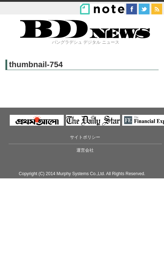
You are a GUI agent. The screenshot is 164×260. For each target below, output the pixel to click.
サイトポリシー (85, 137)
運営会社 (85, 150)
